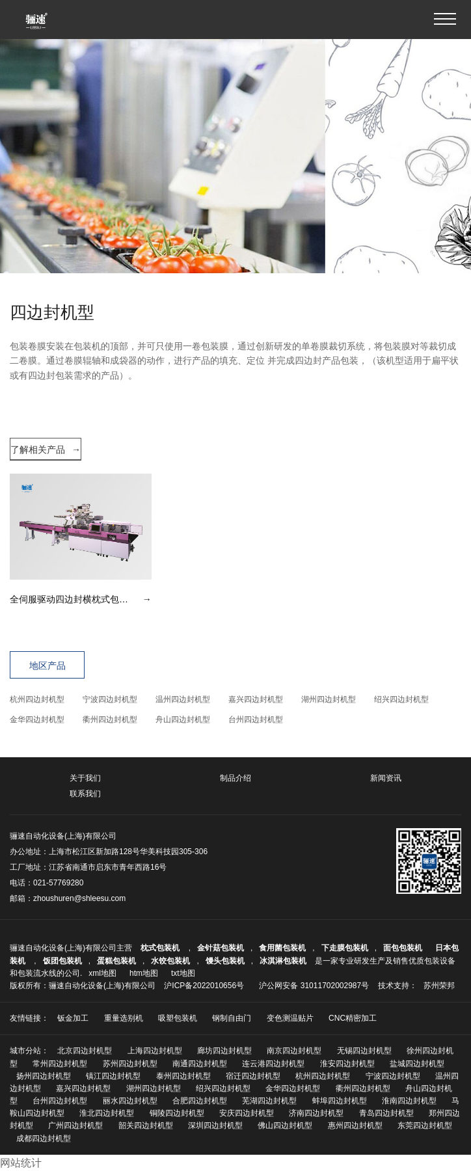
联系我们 (85, 793)
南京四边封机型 (294, 1050)
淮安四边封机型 (347, 1063)
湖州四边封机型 (328, 699)
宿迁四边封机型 (253, 1076)
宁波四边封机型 (110, 699)
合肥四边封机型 (199, 1100)
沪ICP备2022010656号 (204, 985)
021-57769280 (58, 882)
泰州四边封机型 (183, 1076)
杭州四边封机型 (37, 699)
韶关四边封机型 (145, 1125)
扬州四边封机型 (43, 1076)
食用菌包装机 (282, 947)
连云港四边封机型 (273, 1063)
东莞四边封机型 (424, 1125)
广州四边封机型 (75, 1125)
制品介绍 (235, 778)
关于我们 (85, 778)
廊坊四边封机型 (224, 1050)
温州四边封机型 (182, 699)
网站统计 (21, 1162)
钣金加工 (72, 1018)
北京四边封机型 (84, 1050)
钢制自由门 (231, 1018)
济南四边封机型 (316, 1113)
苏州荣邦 (439, 985)
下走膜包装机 (344, 947)
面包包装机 (402, 947)
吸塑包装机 (177, 1018)
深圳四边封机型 (215, 1125)
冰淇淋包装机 (283, 960)
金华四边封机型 (37, 719)
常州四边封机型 (60, 1063)
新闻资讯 (385, 778)
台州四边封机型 (255, 719)
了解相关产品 (45, 449)
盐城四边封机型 (417, 1063)
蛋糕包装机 (116, 960)
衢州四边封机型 (110, 719)
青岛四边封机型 (386, 1113)
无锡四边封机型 (364, 1050)
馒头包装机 (225, 960)
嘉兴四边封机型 (255, 699)
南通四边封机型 (199, 1063)
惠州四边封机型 (355, 1125)
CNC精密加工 (353, 1018)
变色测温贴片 (290, 1018)
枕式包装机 (161, 947)
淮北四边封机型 (106, 1113)
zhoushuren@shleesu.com (79, 898)
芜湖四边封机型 (269, 1100)
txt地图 (183, 973)
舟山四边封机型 (182, 719)
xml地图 (102, 973)
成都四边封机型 (43, 1138)
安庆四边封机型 (246, 1113)
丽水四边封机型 (130, 1100)
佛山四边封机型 (285, 1125)
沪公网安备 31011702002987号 (314, 985)
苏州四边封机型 (130, 1063)
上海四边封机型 (155, 1050)
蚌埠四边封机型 (339, 1100)
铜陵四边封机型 (177, 1113)
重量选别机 (123, 1018)
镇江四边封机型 (113, 1076)
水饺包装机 (170, 960)
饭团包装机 (62, 960)
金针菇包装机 (220, 947)
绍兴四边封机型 (401, 699)
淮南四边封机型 (409, 1100)
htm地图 (143, 973)
